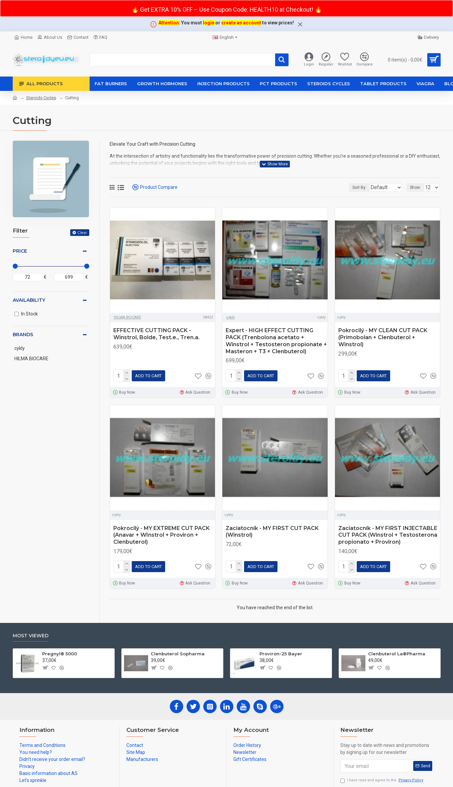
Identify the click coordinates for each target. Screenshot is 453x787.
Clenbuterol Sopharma (178, 651)
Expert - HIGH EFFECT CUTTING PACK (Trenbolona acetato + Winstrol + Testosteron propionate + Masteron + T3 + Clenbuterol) (276, 340)
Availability (29, 300)
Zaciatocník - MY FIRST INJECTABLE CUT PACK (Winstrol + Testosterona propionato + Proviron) (387, 534)
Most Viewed (30, 633)
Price (20, 251)
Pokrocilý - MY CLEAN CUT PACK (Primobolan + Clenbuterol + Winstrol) (382, 337)
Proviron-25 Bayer (280, 651)
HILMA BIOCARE (127, 317)
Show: (417, 187)
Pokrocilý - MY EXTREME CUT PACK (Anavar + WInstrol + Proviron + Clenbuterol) (161, 534)
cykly (230, 317)
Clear (82, 232)
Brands (23, 335)
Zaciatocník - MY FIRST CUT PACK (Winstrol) (272, 530)
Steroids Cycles (41, 97)
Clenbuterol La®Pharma (396, 651)
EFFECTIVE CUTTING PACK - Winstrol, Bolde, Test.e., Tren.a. (156, 334)
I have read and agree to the (382, 778)
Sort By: (354, 187)
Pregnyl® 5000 (59, 651)
